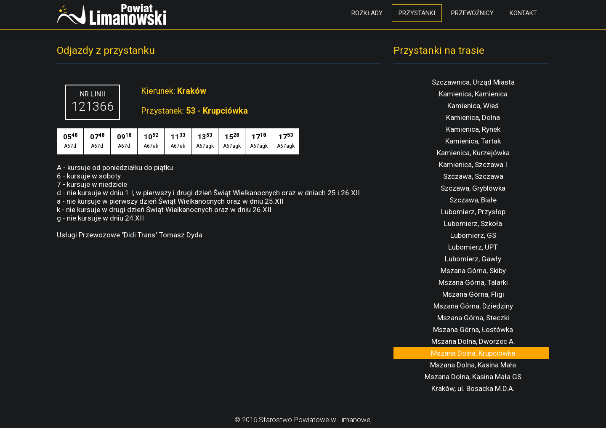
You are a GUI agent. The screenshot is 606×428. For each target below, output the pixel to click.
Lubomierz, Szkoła (473, 223)
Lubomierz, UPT (473, 247)
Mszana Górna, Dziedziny (473, 306)
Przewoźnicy (472, 13)
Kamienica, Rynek (473, 129)
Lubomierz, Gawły (473, 259)
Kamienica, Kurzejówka (473, 153)
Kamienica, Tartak (473, 141)
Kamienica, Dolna (473, 117)
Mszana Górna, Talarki (473, 282)
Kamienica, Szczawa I (473, 164)
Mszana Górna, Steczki (473, 318)
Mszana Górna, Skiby (473, 270)
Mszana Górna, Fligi (473, 294)
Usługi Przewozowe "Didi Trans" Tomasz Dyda (129, 235)
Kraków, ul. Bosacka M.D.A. (473, 388)
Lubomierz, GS (473, 235)
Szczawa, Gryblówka (473, 188)
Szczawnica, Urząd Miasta (473, 82)
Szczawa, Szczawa (473, 176)
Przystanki (417, 13)
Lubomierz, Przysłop (473, 211)
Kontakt (523, 13)
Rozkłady (367, 13)
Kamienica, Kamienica (473, 94)
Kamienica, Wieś (473, 105)
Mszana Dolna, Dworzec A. (473, 341)
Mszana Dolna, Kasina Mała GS (473, 376)
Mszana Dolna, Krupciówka (473, 353)
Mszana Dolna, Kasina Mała (473, 365)
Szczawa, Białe (473, 200)
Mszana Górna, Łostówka (473, 329)
